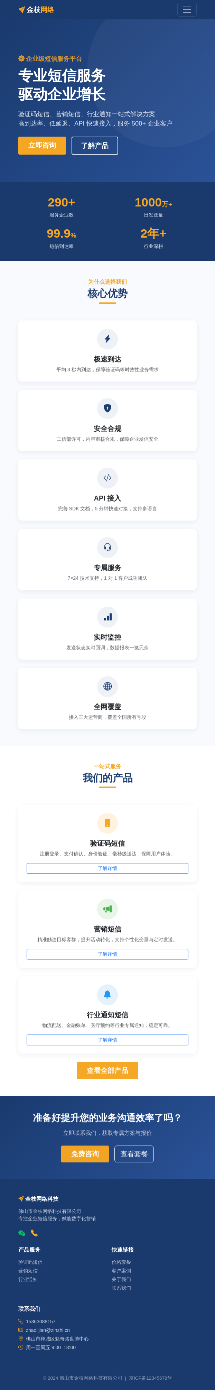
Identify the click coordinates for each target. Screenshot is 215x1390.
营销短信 (28, 1270)
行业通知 (28, 1279)
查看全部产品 (107, 1072)
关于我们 (121, 1279)
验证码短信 (30, 1262)
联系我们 (121, 1288)
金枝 (36, 9)
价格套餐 (121, 1262)
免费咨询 (85, 1155)
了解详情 (107, 870)
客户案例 (121, 1270)
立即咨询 (42, 145)
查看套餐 (134, 1155)
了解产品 (95, 145)
